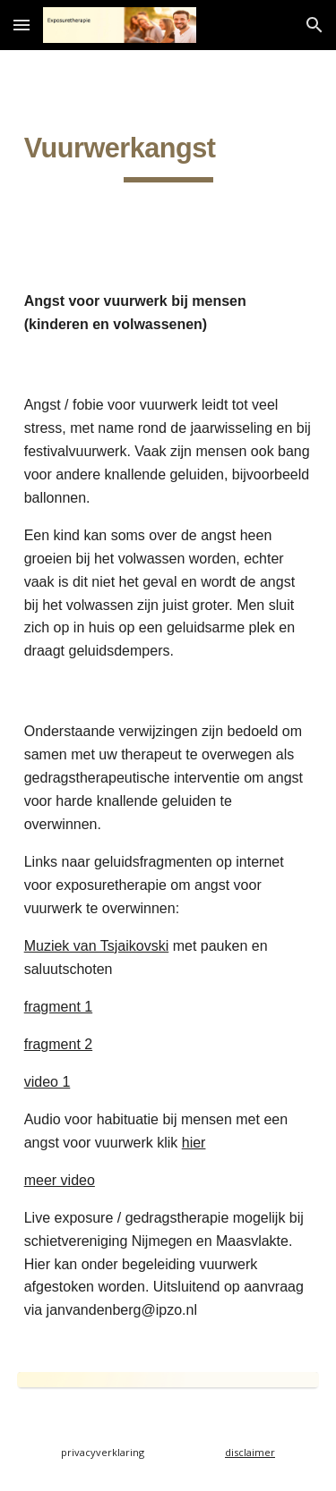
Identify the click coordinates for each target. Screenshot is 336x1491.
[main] (168, 156)
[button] (21, 24)
